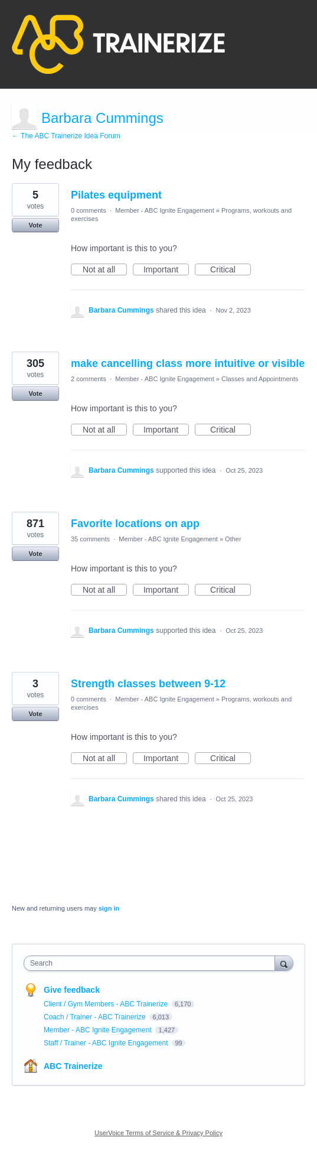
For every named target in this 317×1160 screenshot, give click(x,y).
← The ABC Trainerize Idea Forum (66, 136)
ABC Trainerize (73, 1066)
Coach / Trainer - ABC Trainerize (96, 1017)
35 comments (90, 538)
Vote (35, 225)
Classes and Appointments (259, 378)
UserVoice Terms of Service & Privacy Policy (158, 1132)
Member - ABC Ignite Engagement (164, 210)
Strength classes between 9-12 (148, 684)
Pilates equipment (116, 195)
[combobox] (152, 963)
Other (233, 538)
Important (166, 270)
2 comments (88, 378)
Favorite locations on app (135, 523)
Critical (230, 270)
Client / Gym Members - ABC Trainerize (106, 1004)
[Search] (283, 963)
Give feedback (72, 990)
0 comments (88, 210)
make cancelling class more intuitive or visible (188, 363)
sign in (109, 908)
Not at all (105, 270)
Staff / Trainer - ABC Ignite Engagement (107, 1043)
